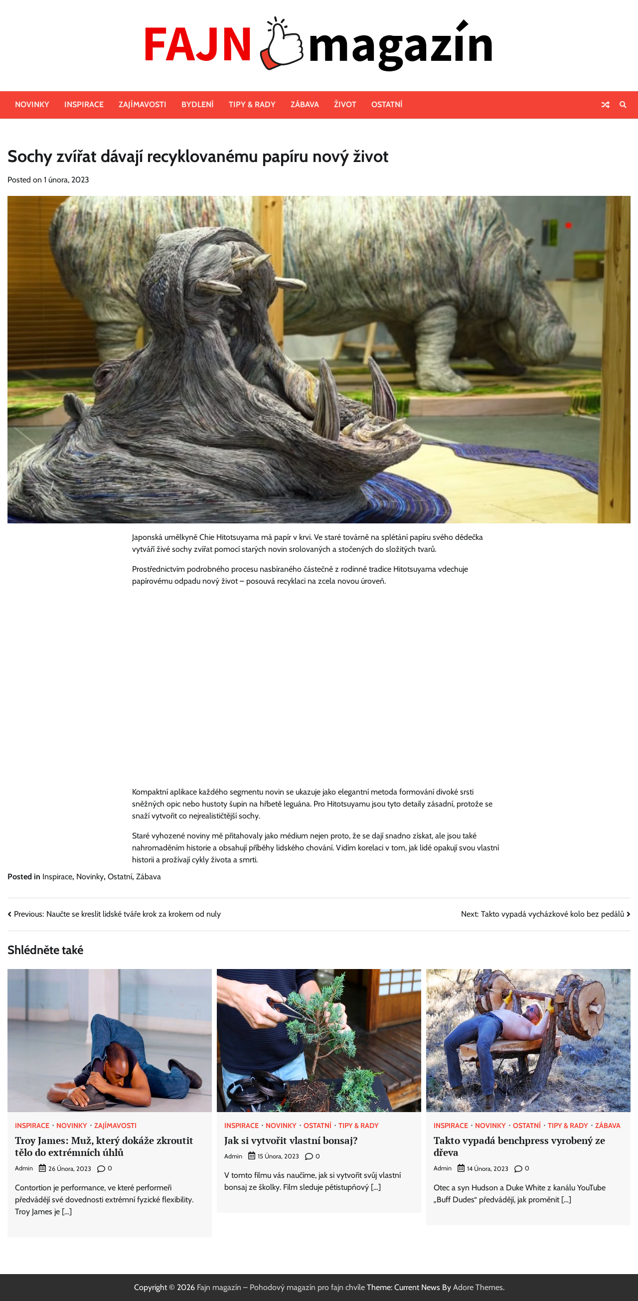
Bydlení (197, 104)
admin (24, 1168)
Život (345, 104)
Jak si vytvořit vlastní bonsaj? (290, 1140)
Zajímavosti (142, 104)
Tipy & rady (252, 104)
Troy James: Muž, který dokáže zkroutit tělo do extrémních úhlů (104, 1146)
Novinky (32, 104)
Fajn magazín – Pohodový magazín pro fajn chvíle (281, 1287)
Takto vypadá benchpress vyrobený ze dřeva (519, 1146)
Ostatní (387, 104)
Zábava (305, 104)
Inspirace (84, 104)
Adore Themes (478, 1287)
